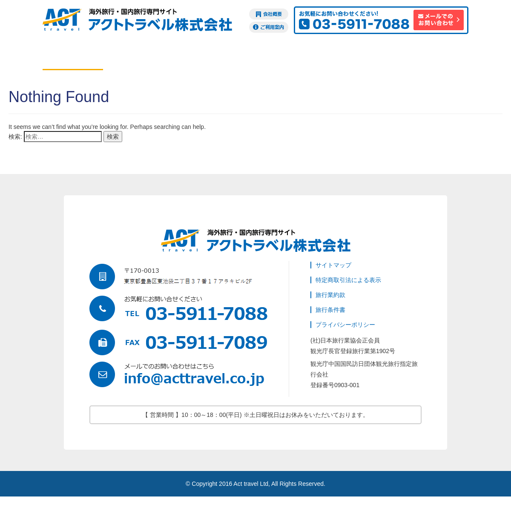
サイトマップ (333, 265)
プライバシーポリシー (345, 324)
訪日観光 (436, 57)
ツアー (194, 57)
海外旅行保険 (375, 57)
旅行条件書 (330, 309)
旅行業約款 (330, 294)
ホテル (133, 57)
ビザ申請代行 (315, 57)
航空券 (73, 57)
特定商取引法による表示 (348, 280)
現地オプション (254, 57)
